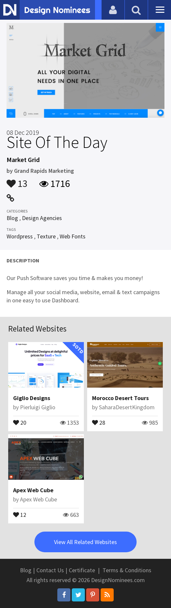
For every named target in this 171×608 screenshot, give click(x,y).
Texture (46, 236)
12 (19, 514)
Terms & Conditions (127, 570)
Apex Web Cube (33, 490)
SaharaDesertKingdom (127, 407)
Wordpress (20, 236)
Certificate (82, 570)
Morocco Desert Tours (120, 398)
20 (19, 422)
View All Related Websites (85, 542)
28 (98, 422)
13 (17, 180)
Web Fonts (73, 236)
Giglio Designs (31, 398)
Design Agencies (42, 218)
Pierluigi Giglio (37, 407)
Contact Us (50, 570)
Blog (12, 218)
